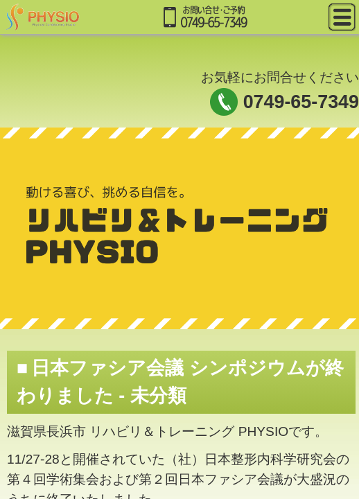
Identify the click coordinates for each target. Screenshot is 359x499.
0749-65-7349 (301, 101)
